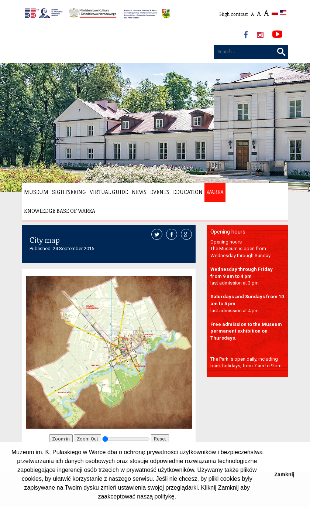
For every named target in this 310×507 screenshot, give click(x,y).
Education (188, 192)
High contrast (233, 14)
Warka (215, 192)
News (139, 192)
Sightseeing (69, 192)
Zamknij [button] (284, 474)
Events (159, 192)
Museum (36, 192)
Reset (160, 439)
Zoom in (61, 439)
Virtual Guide (109, 192)
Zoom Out (87, 439)
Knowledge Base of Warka (59, 211)
